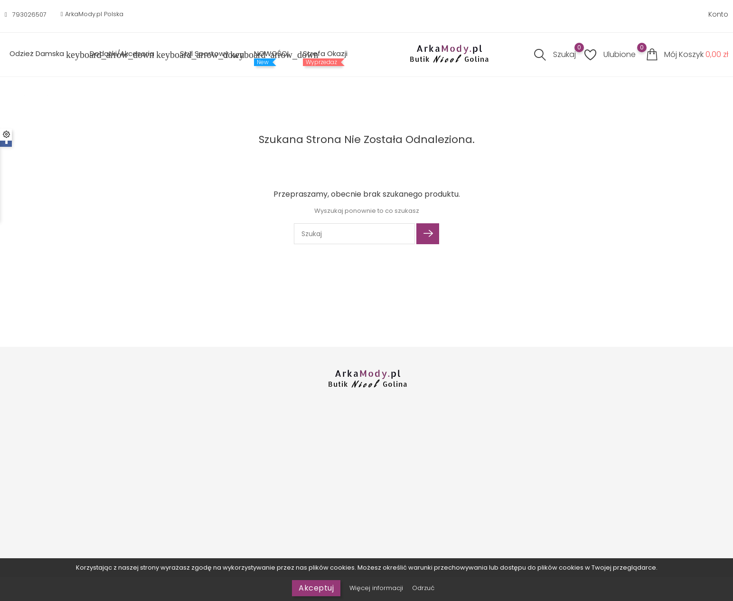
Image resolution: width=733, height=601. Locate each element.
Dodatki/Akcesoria (128, 54)
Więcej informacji (377, 587)
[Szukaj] (354, 233)
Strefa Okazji (325, 53)
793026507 (29, 14)
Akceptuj (316, 587)
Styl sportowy (210, 54)
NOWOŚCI (271, 53)
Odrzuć (423, 587)
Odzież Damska (42, 54)
